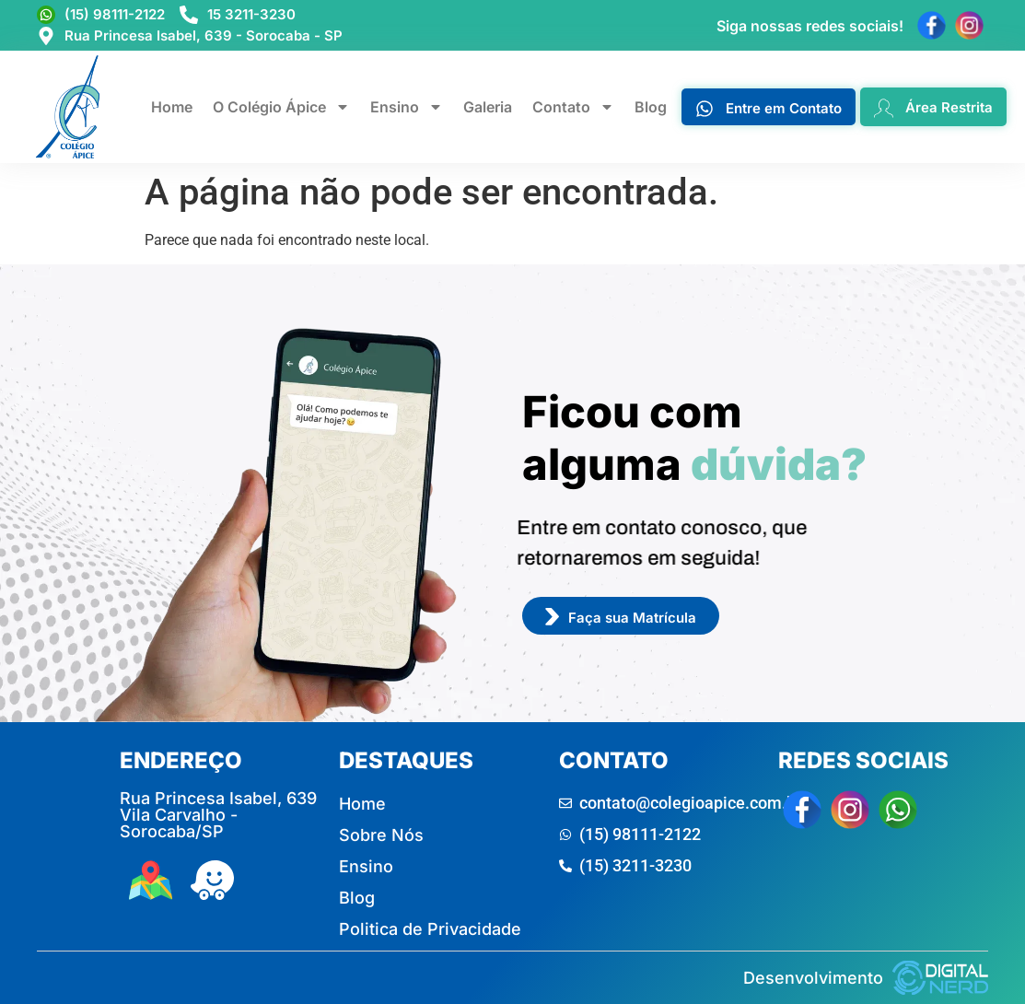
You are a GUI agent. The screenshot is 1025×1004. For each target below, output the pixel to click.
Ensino (406, 106)
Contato (573, 106)
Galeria (487, 107)
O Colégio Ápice (281, 106)
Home (171, 107)
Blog (651, 107)
